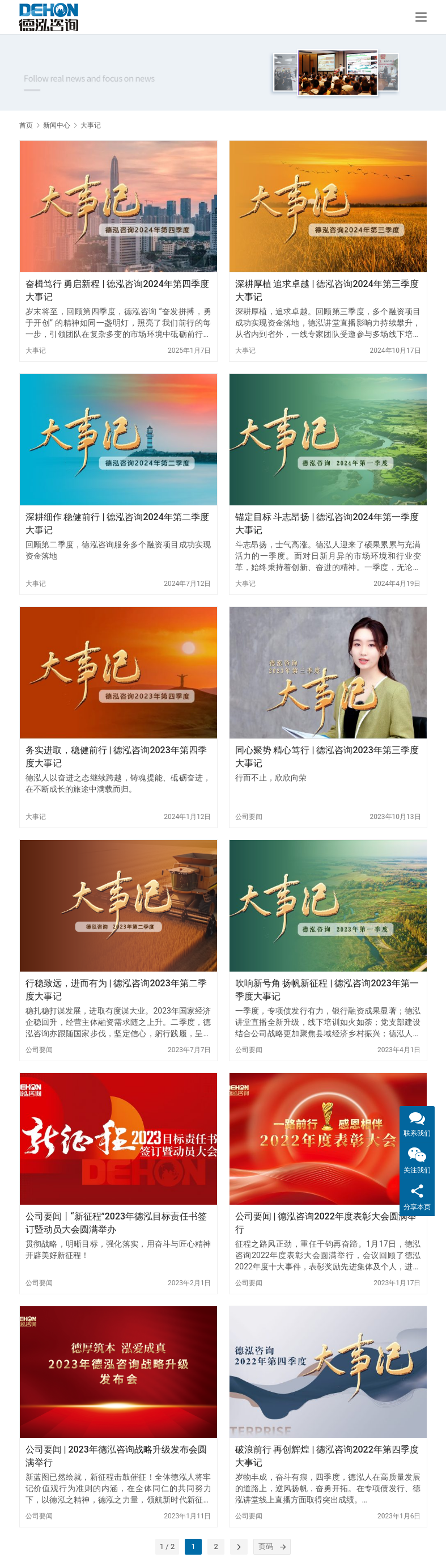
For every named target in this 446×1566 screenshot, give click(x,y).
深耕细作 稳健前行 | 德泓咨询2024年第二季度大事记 (117, 523)
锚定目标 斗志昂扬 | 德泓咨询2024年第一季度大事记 (327, 523)
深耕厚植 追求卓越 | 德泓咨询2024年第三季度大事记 (327, 290)
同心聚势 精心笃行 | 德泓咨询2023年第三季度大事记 (327, 756)
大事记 (36, 350)
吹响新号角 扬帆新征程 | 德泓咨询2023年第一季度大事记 (327, 989)
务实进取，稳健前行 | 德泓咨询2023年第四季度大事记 (116, 756)
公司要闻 (248, 817)
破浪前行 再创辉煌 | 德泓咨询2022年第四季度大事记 (327, 1455)
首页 (26, 125)
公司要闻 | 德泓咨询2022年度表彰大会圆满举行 (326, 1222)
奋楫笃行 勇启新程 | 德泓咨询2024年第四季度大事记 (117, 290)
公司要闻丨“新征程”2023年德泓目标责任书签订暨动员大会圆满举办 (116, 1222)
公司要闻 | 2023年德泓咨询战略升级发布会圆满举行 (116, 1455)
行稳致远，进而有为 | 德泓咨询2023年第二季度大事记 (116, 989)
